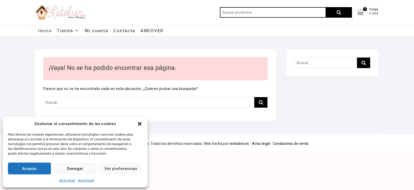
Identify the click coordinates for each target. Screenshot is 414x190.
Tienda (68, 30)
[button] (139, 123)
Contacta (124, 30)
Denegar (75, 168)
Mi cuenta (96, 30)
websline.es (239, 143)
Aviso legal (67, 180)
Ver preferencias (121, 168)
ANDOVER (151, 30)
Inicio (44, 30)
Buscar (339, 12)
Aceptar (29, 168)
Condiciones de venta (290, 143)
